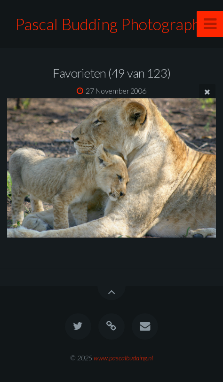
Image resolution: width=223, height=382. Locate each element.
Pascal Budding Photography (111, 23)
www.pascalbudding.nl (123, 358)
